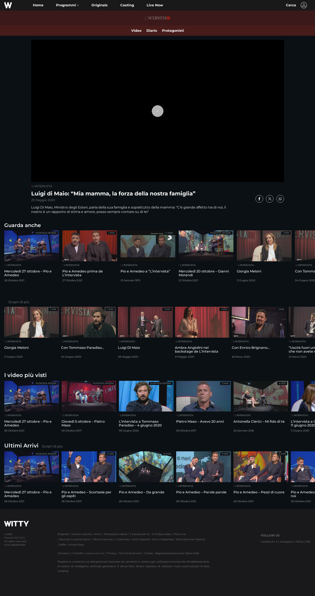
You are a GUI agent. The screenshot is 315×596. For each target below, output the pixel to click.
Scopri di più (18, 302)
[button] (67, 5)
